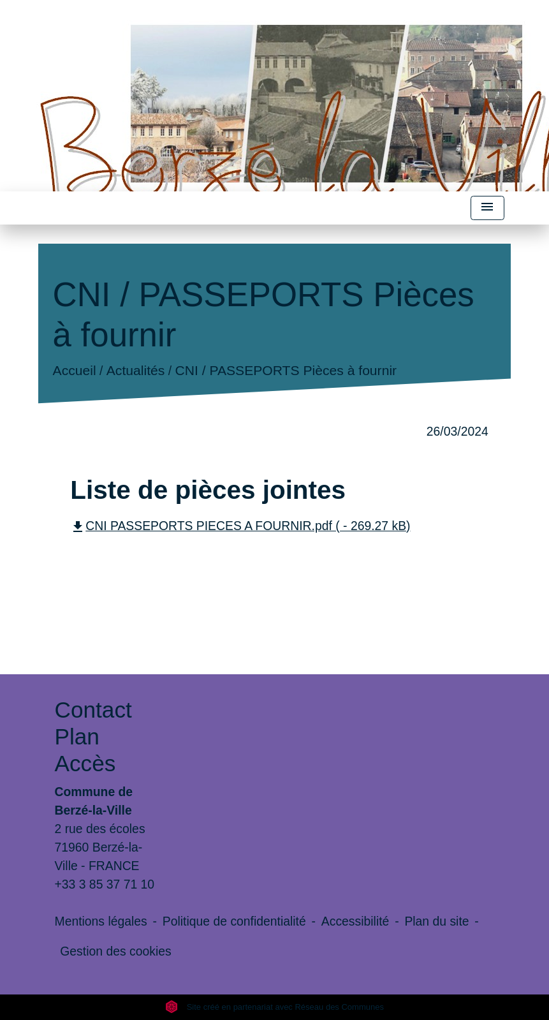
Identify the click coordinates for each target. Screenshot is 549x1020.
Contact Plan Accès (93, 736)
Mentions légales (101, 921)
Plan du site (436, 921)
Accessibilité (355, 921)
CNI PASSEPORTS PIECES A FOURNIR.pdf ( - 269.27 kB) (240, 526)
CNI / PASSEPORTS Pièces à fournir (286, 371)
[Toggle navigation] (487, 208)
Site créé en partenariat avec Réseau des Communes (274, 1007)
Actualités (135, 371)
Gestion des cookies (115, 951)
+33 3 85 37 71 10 (105, 884)
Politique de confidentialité (234, 921)
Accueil (74, 371)
